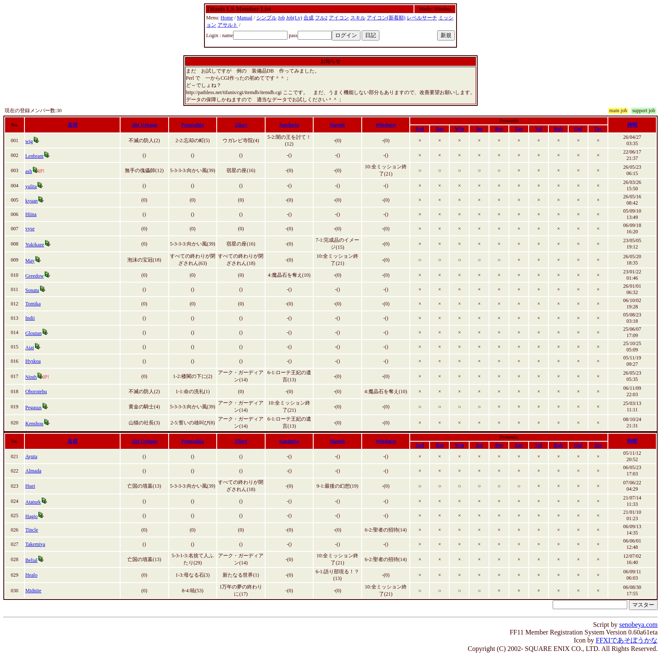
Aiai (29, 348)
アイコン (339, 18)
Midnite (33, 591)
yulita (31, 186)
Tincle (31, 530)
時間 (632, 125)
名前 (72, 125)
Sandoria (289, 125)
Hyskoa (33, 361)
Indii (30, 318)
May (30, 261)
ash (28, 171)
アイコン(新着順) (386, 18)
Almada (33, 471)
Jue (479, 129)
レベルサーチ (422, 18)
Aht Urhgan (145, 125)
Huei (30, 486)
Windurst (385, 125)
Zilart (240, 125)
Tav (598, 129)
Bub (558, 129)
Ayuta (31, 456)
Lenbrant (34, 156)
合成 (309, 18)
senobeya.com (638, 624)
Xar (519, 129)
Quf (578, 129)
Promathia (192, 125)
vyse (30, 229)
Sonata (32, 290)
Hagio (31, 516)
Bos (499, 129)
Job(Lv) (294, 18)
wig (29, 141)
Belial (31, 560)
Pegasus (33, 407)
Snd (420, 129)
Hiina (31, 214)
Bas (439, 129)
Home (226, 18)
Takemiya (35, 544)
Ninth (31, 377)
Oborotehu (36, 391)
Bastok (337, 125)
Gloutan (33, 333)
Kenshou (34, 424)
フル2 (321, 18)
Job (281, 18)
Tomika (33, 304)
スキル (357, 18)
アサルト (228, 25)
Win (459, 129)
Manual (245, 18)
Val (538, 129)
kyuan (31, 201)
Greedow (34, 276)
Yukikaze (34, 245)
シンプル (266, 18)
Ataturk (33, 502)
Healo (31, 575)
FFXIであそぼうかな (627, 640)
